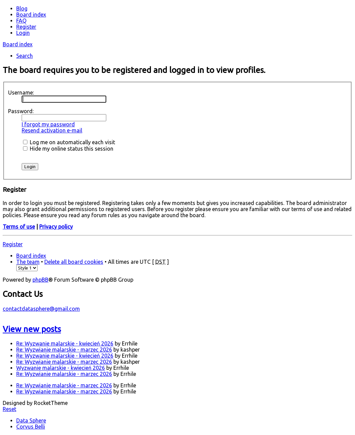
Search (24, 56)
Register (13, 244)
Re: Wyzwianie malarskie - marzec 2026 (64, 350)
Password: (21, 111)
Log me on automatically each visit (69, 142)
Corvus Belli (30, 427)
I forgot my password (48, 124)
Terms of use (19, 227)
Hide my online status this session (68, 149)
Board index (17, 44)
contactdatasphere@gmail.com (41, 309)
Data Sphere (31, 420)
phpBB (40, 280)
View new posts (32, 329)
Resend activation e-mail (52, 130)
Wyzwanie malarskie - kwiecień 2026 (60, 368)
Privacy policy (56, 227)
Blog (21, 8)
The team (28, 262)
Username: (21, 92)
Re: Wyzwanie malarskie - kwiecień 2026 (64, 343)
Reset (9, 409)
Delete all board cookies (73, 262)
